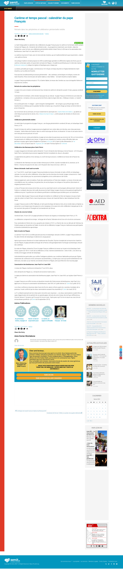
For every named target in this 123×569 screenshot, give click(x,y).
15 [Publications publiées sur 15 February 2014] (102, 411)
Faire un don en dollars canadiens (49, 378)
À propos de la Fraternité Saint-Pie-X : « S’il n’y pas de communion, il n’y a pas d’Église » (99, 357)
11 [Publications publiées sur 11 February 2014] (91, 411)
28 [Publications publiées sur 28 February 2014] (99, 417)
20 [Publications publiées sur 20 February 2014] (96, 414)
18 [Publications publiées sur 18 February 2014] (91, 414)
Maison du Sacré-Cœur (46, 114)
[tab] (92, 525)
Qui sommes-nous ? (66, 562)
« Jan (88, 421)
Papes (47, 33)
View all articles (19, 345)
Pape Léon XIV (28, 3)
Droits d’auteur (103, 562)
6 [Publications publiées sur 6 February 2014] (96, 408)
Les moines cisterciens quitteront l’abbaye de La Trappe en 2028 (99, 375)
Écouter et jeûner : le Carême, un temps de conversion (100, 366)
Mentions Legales (93, 562)
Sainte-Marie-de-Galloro (65, 112)
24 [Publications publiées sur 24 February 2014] (88, 417)
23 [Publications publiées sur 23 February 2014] (105, 414)
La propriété (76, 562)
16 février (64, 143)
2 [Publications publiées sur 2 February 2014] (105, 405)
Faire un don (75, 3)
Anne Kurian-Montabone (36, 33)
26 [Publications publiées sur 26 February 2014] (94, 417)
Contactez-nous (112, 562)
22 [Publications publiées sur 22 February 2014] (102, 414)
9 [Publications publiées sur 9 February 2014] (105, 408)
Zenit (68, 283)
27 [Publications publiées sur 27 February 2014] (96, 417)
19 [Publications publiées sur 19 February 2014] (94, 414)
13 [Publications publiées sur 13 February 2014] (96, 411)
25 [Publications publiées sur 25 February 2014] (91, 417)
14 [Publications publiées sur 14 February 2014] (99, 411)
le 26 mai (49, 141)
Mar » (91, 421)
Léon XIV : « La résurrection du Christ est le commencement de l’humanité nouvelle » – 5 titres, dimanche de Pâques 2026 (97, 310)
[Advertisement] (48, 395)
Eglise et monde (53, 3)
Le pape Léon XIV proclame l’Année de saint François (99, 347)
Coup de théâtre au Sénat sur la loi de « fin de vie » (99, 383)
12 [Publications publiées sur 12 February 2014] (94, 411)
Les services (84, 562)
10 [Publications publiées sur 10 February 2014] (88, 411)
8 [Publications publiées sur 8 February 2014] (102, 408)
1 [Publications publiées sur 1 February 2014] (102, 405)
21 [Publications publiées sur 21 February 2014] (99, 414)
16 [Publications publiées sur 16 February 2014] (105, 411)
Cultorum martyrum (21, 65)
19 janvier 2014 (40, 143)
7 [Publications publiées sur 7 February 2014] (99, 408)
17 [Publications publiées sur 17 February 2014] (88, 414)
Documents (65, 3)
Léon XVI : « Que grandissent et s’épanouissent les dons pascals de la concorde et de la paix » (96, 328)
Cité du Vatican (40, 3)
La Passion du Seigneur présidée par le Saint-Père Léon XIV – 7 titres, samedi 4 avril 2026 (96, 334)
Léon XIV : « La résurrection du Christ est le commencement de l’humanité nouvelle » (97, 318)
